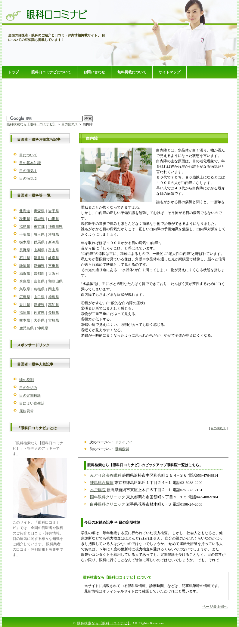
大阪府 (53, 273)
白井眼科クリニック (107, 504)
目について (28, 155)
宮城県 (39, 219)
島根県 (39, 289)
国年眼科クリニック (107, 497)
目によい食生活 (32, 403)
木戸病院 (98, 490)
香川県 (24, 305)
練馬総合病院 (101, 482)
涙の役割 (26, 380)
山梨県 (39, 250)
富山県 (53, 250)
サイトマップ (169, 72)
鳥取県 (24, 289)
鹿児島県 (26, 328)
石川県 (24, 258)
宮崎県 (53, 320)
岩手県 (53, 211)
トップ (13, 72)
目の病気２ (28, 178)
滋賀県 (24, 273)
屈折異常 (26, 411)
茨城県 (53, 234)
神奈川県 (55, 227)
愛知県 (39, 266)
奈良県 (39, 281)
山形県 (53, 219)
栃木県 (24, 242)
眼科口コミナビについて (51, 72)
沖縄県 (42, 328)
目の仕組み (28, 388)
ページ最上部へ (215, 606)
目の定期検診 (30, 395)
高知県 (53, 305)
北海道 (24, 211)
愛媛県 (39, 305)
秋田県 (24, 219)
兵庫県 (24, 281)
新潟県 (53, 242)
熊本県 (24, 320)
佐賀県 (39, 312)
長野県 (24, 250)
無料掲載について (131, 72)
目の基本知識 (30, 163)
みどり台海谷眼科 (105, 475)
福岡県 (24, 312)
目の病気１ (69, 124)
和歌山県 (55, 281)
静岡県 (24, 266)
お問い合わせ (94, 72)
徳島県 (53, 297)
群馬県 (39, 242)
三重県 (53, 266)
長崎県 (53, 312)
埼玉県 (39, 234)
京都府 (39, 273)
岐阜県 (53, 258)
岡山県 (53, 289)
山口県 (39, 297)
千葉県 (24, 234)
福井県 (39, 258)
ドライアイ (124, 442)
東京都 (39, 227)
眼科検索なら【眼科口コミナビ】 (31, 124)
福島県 (24, 227)
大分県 (39, 320)
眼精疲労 (122, 449)
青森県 (39, 211)
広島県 (24, 297)
